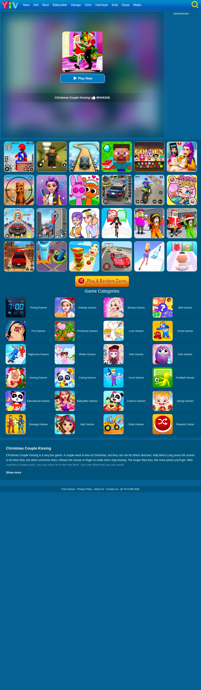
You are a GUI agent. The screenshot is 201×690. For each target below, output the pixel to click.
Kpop (125, 5)
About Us (99, 489)
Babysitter (60, 5)
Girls (88, 5)
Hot (35, 5)
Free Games (68, 489)
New (26, 5)
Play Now (82, 78)
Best (45, 5)
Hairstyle (101, 5)
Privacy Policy (84, 489)
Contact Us (112, 489)
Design (76, 5)
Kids (115, 5)
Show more (13, 472)
